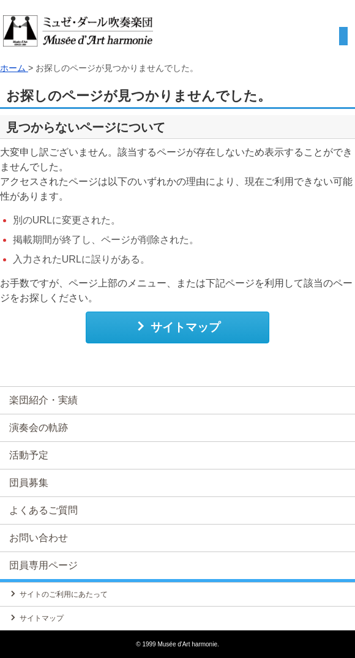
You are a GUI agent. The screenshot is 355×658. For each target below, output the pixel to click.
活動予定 (28, 455)
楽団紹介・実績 (43, 400)
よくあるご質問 (43, 510)
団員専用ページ (43, 565)
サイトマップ (178, 327)
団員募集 (28, 482)
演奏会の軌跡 (38, 427)
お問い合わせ (38, 538)
